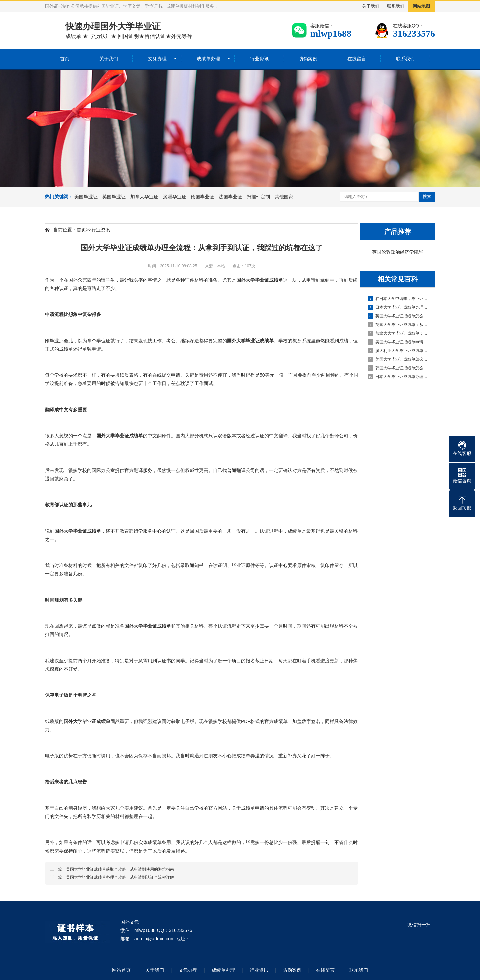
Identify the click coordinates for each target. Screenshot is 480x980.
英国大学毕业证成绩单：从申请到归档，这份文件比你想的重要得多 (398, 324)
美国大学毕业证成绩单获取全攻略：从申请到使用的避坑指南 (120, 869)
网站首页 (121, 970)
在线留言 (356, 58)
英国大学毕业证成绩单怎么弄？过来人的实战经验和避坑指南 (398, 316)
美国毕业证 (86, 196)
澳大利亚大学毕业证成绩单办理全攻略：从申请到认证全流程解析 (398, 350)
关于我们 (370, 6)
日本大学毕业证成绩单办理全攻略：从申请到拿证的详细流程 (398, 376)
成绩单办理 (208, 58)
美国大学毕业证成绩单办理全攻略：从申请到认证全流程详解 (120, 877)
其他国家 (284, 196)
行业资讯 (259, 58)
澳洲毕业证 (174, 196)
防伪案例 (308, 58)
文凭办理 (157, 58)
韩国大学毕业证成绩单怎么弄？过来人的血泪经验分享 (398, 368)
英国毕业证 (114, 196)
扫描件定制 (258, 196)
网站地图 (421, 6)
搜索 (427, 196)
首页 (64, 58)
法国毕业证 (230, 196)
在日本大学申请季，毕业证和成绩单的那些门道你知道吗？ (398, 298)
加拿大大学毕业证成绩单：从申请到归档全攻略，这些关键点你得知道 (398, 333)
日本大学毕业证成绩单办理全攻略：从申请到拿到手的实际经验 (398, 307)
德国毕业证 (202, 196)
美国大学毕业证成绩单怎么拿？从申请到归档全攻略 (398, 359)
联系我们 (395, 6)
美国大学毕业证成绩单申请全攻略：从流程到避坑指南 (398, 342)
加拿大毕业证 (144, 196)
